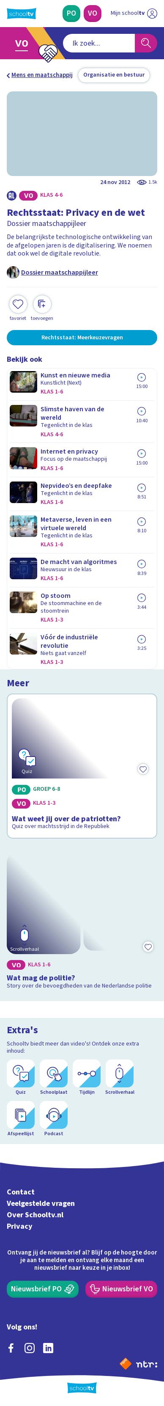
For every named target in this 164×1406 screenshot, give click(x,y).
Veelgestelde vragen (41, 1203)
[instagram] (29, 1348)
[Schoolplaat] (54, 1077)
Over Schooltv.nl (35, 1215)
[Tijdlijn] (87, 1077)
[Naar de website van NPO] (125, 1363)
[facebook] (11, 1348)
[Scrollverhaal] (120, 1077)
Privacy (20, 1226)
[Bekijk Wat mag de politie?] (82, 921)
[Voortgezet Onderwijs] (92, 13)
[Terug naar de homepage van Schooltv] (21, 13)
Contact (21, 1192)
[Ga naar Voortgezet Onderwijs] (24, 43)
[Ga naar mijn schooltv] (134, 13)
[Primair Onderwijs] (71, 13)
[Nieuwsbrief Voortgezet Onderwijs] (121, 1289)
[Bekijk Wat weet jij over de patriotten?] (82, 766)
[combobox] (99, 43)
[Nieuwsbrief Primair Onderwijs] (43, 1289)
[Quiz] (21, 1077)
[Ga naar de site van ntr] (146, 1363)
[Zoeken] (146, 43)
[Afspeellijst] (21, 1119)
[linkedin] (48, 1348)
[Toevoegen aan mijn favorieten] (18, 308)
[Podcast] (54, 1119)
